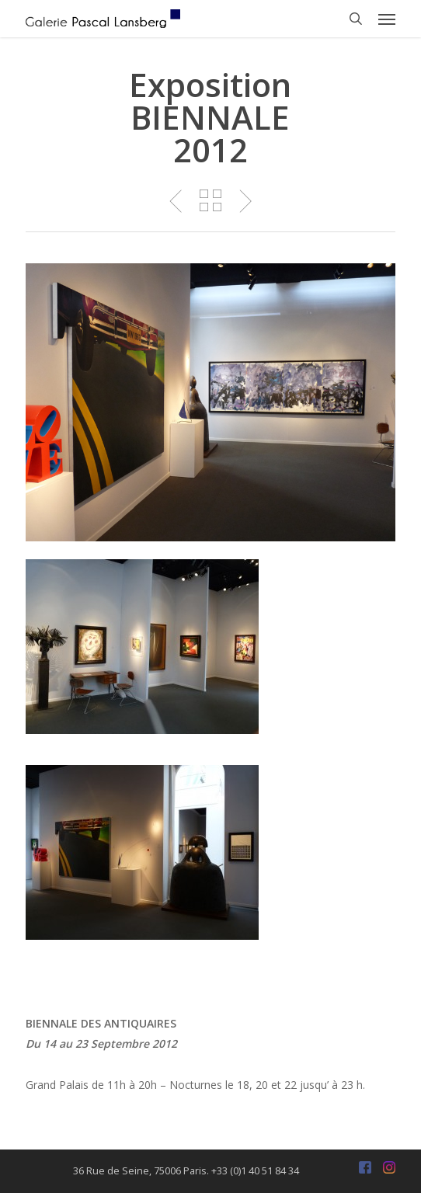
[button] (386, 18)
